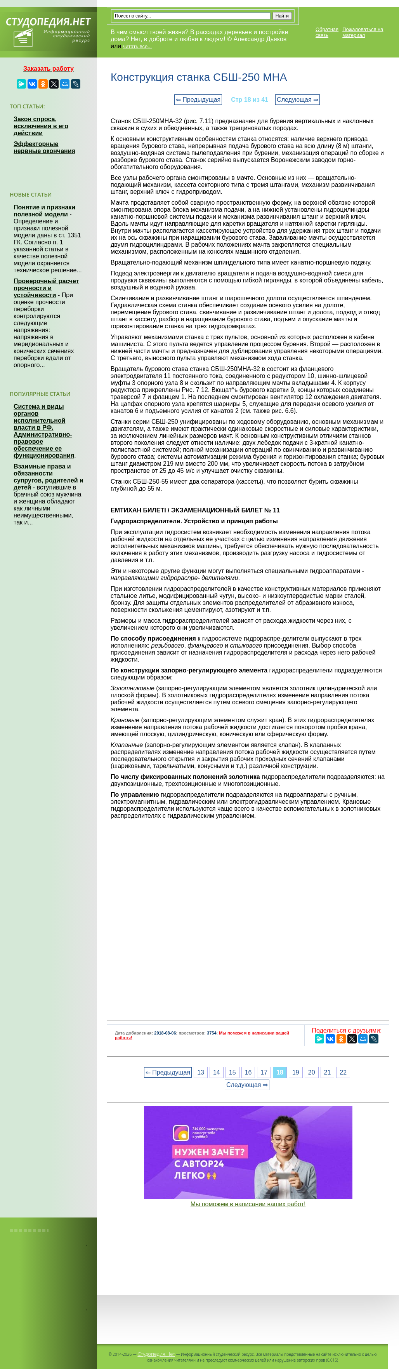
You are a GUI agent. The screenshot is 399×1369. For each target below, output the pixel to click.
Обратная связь (327, 32)
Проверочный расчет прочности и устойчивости (46, 288)
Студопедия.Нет (156, 1353)
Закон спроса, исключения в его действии (41, 126)
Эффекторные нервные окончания (44, 147)
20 (311, 1072)
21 (327, 1072)
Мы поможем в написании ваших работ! (248, 1204)
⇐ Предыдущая (198, 99)
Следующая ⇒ (297, 99)
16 (248, 1072)
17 (263, 1072)
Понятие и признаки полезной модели (44, 211)
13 (200, 1072)
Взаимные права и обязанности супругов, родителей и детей (48, 477)
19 (295, 1072)
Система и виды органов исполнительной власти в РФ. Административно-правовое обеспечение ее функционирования (44, 431)
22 (343, 1072)
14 (216, 1072)
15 (232, 1072)
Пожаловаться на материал (362, 32)
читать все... (137, 46)
